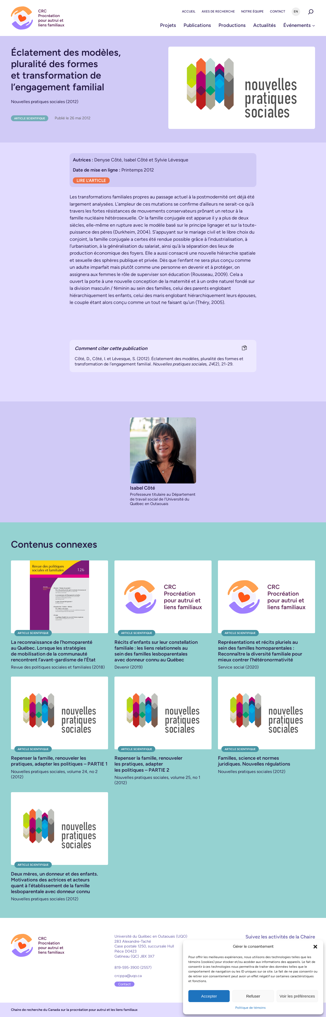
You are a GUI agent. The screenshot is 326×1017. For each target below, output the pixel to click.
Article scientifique (29, 118)
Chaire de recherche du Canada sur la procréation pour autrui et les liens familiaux (74, 1010)
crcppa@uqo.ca (128, 975)
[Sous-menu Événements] (313, 25)
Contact (124, 984)
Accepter (209, 996)
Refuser (253, 996)
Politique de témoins (250, 1008)
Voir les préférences (297, 996)
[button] (315, 946)
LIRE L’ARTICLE (91, 180)
